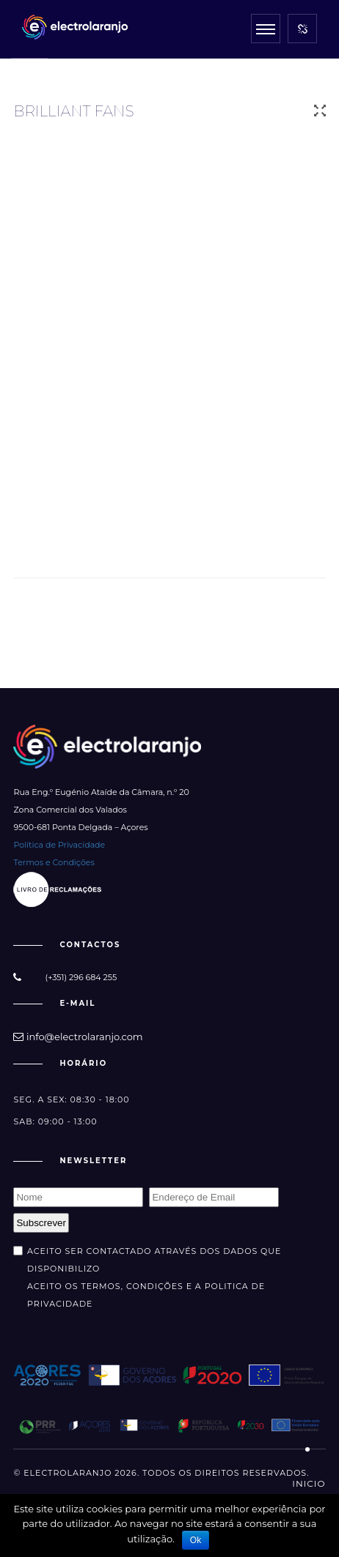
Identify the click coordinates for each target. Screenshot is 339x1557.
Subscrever (40, 1222)
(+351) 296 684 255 (81, 977)
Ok (195, 1540)
